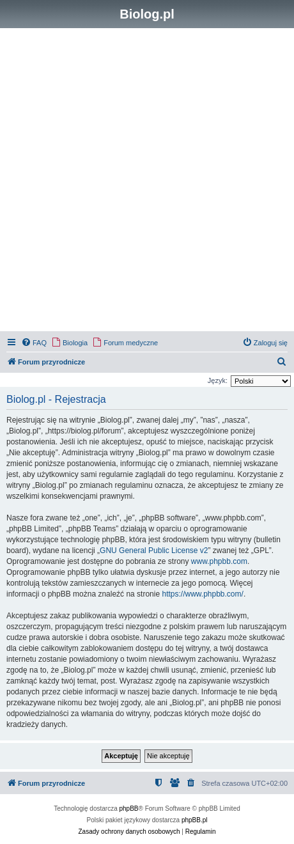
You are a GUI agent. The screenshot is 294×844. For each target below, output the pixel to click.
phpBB (129, 808)
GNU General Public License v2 (154, 550)
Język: (218, 380)
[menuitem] (34, 342)
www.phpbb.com (219, 561)
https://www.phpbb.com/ (202, 594)
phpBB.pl (195, 820)
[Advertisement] (147, 182)
